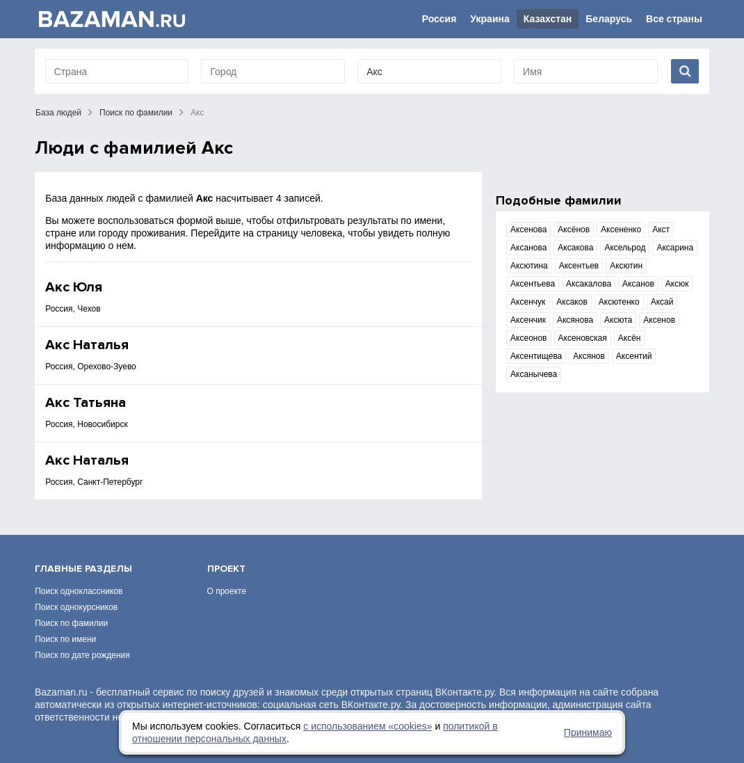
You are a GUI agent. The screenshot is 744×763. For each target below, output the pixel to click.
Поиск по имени (65, 639)
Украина (489, 18)
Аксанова (528, 247)
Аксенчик (528, 320)
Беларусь (608, 18)
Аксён (629, 338)
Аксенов (659, 320)
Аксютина (529, 266)
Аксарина (674, 247)
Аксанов (638, 284)
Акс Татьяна (85, 402)
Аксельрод (624, 247)
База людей (58, 113)
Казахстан (548, 18)
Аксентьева (532, 284)
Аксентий (634, 356)
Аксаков (572, 302)
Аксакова (575, 247)
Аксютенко (619, 302)
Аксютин (626, 266)
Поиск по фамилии (135, 113)
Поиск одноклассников (78, 591)
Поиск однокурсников (76, 607)
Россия (439, 18)
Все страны (674, 18)
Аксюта (618, 320)
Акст (661, 229)
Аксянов (589, 356)
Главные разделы (83, 569)
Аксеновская (582, 338)
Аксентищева (536, 356)
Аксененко (621, 229)
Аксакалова (588, 284)
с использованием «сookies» (367, 726)
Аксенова (528, 229)
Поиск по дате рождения (82, 655)
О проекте (227, 591)
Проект (226, 569)
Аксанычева (533, 374)
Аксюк (677, 284)
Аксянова (575, 320)
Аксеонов (528, 338)
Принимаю (588, 732)
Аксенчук (527, 302)
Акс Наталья (87, 345)
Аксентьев (579, 266)
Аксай (662, 302)
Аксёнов (574, 229)
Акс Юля (73, 287)
